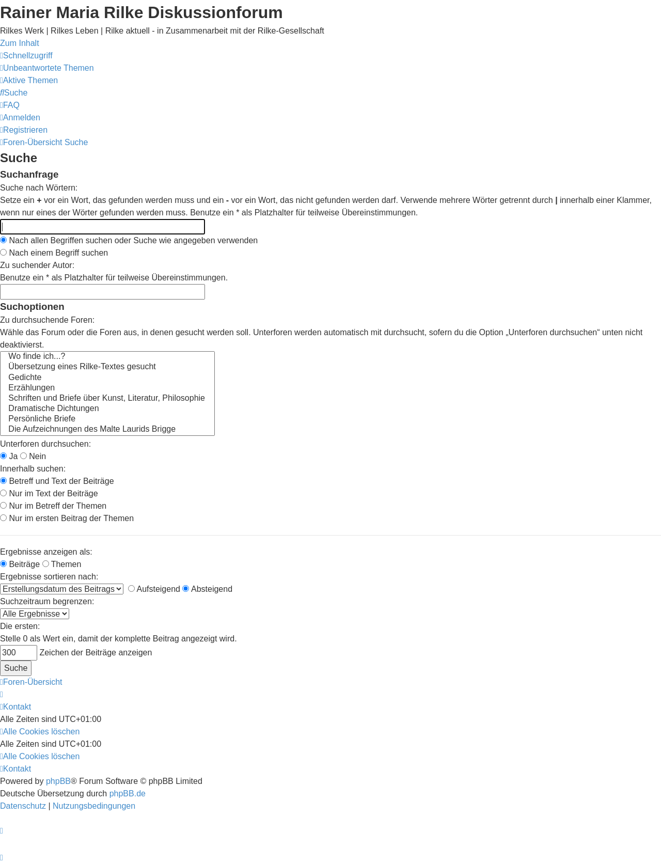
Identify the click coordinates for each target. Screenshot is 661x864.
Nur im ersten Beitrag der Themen (67, 518)
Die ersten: (20, 626)
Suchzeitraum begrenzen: (47, 601)
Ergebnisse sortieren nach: (49, 576)
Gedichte (107, 378)
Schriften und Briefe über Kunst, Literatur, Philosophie (107, 399)
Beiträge (20, 564)
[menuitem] (47, 68)
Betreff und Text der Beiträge (57, 481)
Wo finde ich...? (107, 357)
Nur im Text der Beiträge (49, 493)
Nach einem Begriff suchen (54, 252)
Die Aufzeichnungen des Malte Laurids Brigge (107, 430)
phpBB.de (127, 793)
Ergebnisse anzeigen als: (46, 551)
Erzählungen (107, 388)
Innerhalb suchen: (33, 468)
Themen (62, 564)
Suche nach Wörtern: (38, 187)
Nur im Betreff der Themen (53, 505)
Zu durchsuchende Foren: (47, 320)
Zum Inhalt (19, 43)
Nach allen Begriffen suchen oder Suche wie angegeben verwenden (129, 240)
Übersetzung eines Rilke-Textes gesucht (107, 367)
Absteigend (207, 589)
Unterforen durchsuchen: (45, 443)
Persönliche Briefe (107, 419)
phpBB (58, 781)
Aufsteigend (154, 589)
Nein (33, 456)
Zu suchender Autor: (37, 265)
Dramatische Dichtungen (107, 409)
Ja (9, 456)
